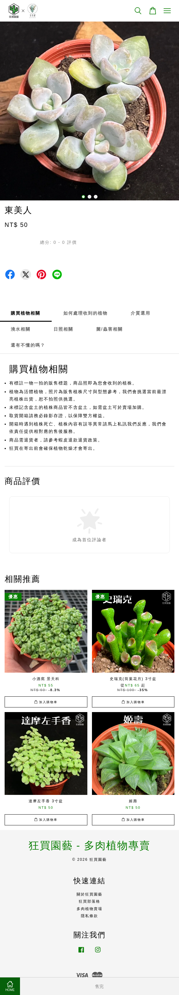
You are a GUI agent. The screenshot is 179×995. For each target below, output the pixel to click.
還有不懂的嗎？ (28, 345)
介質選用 (140, 313)
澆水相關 (20, 329)
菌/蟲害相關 (109, 329)
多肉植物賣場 (89, 909)
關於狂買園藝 (89, 894)
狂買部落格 (89, 901)
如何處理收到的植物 (85, 313)
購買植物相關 (25, 313)
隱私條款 (89, 916)
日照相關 (63, 329)
